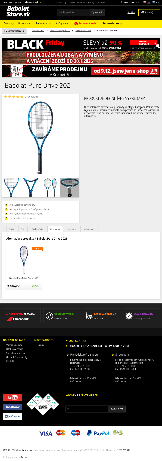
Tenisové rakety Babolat (60, 31)
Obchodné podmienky (16, 357)
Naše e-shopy (60, 3)
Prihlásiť (131, 12)
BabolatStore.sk (31, 2)
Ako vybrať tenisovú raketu (22, 205)
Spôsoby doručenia (15, 353)
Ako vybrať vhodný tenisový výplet (26, 214)
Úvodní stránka (38, 31)
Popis (11, 229)
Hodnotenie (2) (89, 229)
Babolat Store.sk (18, 12)
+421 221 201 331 (131, 2)
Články (91, 3)
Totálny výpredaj (88, 23)
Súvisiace (71, 229)
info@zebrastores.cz (148, 110)
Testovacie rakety (112, 23)
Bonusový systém (14, 349)
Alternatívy (55, 229)
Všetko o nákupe (77, 3)
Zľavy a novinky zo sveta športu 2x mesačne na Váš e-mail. (93, 401)
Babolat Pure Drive (83, 31)
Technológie (37, 229)
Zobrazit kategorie (15, 31)
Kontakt (101, 3)
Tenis (7, 23)
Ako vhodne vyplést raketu (22, 218)
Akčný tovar (62, 23)
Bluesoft (24, 457)
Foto (23, 229)
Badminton (41, 23)
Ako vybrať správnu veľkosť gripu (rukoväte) (30, 209)
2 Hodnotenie (31, 97)
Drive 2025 (24, 23)
